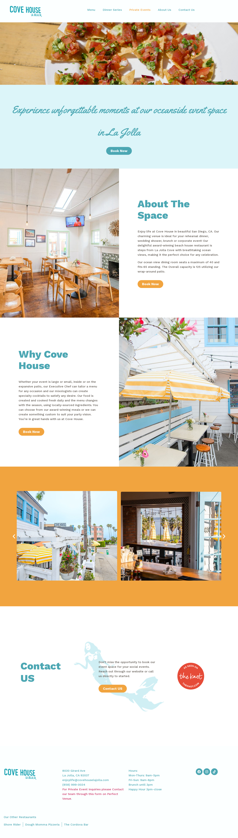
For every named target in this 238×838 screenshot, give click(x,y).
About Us (164, 10)
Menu (91, 10)
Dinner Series (112, 10)
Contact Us (186, 10)
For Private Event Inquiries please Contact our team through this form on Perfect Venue (93, 794)
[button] (14, 536)
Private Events (139, 10)
